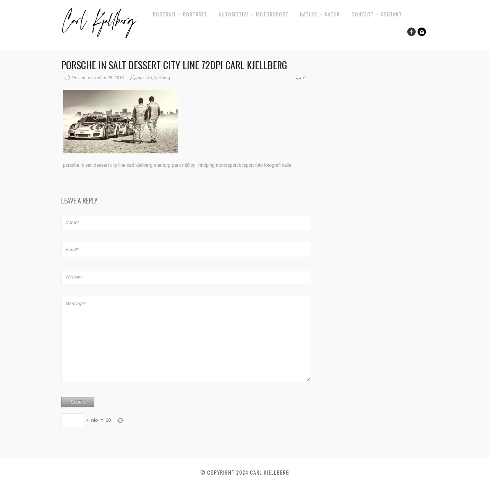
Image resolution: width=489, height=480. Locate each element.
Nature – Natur (320, 14)
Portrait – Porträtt (180, 14)
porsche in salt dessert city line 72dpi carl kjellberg (174, 64)
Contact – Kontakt (376, 14)
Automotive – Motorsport (253, 14)
